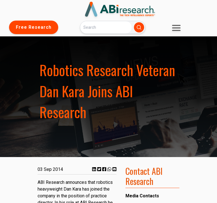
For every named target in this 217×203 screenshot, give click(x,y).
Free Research (33, 27)
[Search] (106, 27)
